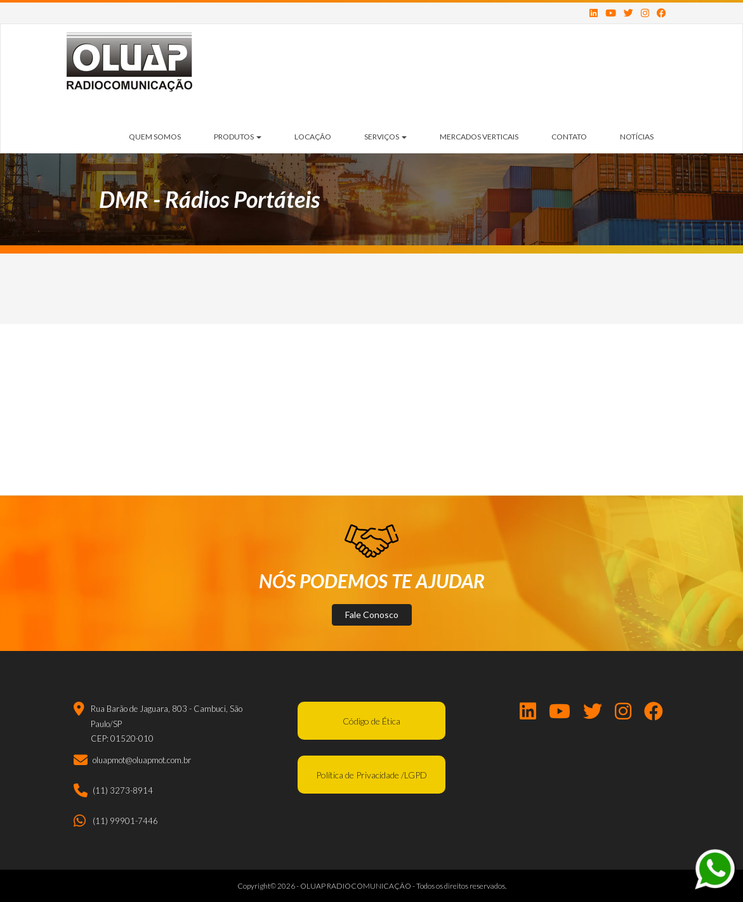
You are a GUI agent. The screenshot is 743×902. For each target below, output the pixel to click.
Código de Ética (371, 721)
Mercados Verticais (479, 136)
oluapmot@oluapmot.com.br (142, 760)
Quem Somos (155, 136)
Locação (312, 136)
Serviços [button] (385, 136)
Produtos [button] (237, 136)
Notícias (637, 136)
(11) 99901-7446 (125, 821)
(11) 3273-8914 (123, 790)
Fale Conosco (371, 614)
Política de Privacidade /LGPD (371, 775)
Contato (569, 136)
